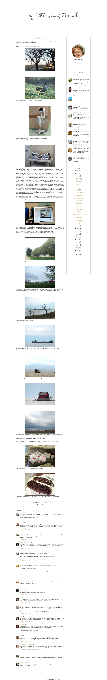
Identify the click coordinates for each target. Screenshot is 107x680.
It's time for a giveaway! (80, 121)
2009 (77, 247)
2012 (77, 242)
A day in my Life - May (79, 223)
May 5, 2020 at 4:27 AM (25, 632)
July (78, 187)
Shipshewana (79, 192)
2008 (77, 248)
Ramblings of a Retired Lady (25, 542)
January (78, 230)
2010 (77, 245)
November (78, 181)
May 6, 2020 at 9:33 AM (25, 659)
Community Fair (77, 138)
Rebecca (21, 588)
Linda (21, 551)
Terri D (21, 605)
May (78, 190)
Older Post (19, 672)
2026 (78, 168)
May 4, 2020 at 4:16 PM (25, 602)
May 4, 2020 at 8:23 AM (25, 560)
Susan (21, 616)
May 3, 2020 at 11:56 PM (26, 529)
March (78, 226)
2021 (77, 176)
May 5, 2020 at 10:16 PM (26, 651)
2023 (77, 173)
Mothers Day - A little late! (79, 208)
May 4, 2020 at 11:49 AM (26, 576)
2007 (77, 250)
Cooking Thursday (78, 129)
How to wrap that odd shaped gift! (79, 86)
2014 (77, 239)
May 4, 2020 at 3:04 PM (25, 594)
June (78, 189)
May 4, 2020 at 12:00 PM (26, 585)
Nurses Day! (78, 215)
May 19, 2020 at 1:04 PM (26, 667)
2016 (77, 236)
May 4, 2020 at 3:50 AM (25, 539)
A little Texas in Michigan (79, 198)
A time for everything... (80, 155)
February (78, 228)
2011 (77, 244)
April (78, 225)
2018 (77, 233)
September (78, 184)
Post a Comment (19, 670)
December (78, 179)
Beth (21, 635)
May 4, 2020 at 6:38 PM (25, 613)
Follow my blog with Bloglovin (73, 271)
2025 (77, 170)
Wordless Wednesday (79, 197)
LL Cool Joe (22, 624)
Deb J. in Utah (22, 512)
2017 (77, 234)
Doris (21, 580)
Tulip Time (79, 206)
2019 (77, 231)
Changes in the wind (24, 654)
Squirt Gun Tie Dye (78, 103)
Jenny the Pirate (23, 662)
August (78, 186)
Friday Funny (77, 95)
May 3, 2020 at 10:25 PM (26, 519)
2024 (77, 171)
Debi (21, 597)
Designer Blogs (57, 679)
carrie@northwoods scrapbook (26, 644)
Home (53, 31)
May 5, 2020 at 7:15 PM (25, 641)
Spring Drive (78, 222)
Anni (21, 533)
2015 (77, 237)
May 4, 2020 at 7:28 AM (25, 548)
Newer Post (60, 672)
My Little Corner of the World (53, 16)
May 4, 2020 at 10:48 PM (26, 621)
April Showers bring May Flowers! (79, 214)
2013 (77, 241)
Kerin (21, 563)
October (78, 182)
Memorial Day (79, 200)
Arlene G (21, 522)
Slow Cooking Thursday (80, 112)
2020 (77, 178)
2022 (77, 175)
